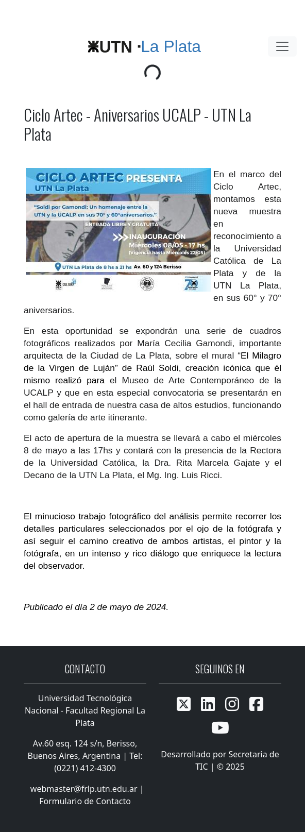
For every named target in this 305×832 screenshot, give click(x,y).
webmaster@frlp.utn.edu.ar (83, 788)
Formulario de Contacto (85, 801)
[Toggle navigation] (282, 46)
